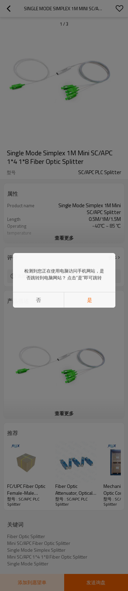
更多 (112, 257)
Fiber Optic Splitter (26, 536)
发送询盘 (95, 582)
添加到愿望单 (32, 582)
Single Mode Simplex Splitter (36, 550)
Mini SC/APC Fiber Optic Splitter (38, 543)
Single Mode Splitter (27, 563)
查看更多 (64, 237)
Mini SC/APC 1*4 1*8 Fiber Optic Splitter (47, 556)
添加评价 (25, 276)
